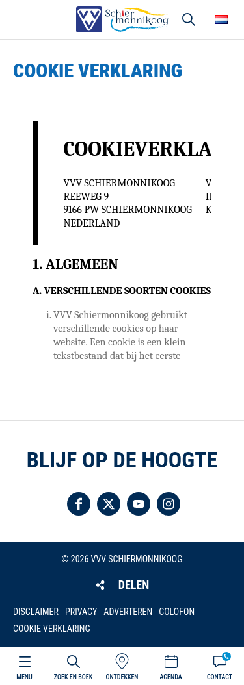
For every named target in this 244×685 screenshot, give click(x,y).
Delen (133, 585)
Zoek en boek (73, 676)
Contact (219, 676)
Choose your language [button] (221, 19)
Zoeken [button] (189, 19)
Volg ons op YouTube (138, 504)
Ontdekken (121, 676)
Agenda (170, 676)
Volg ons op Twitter (108, 504)
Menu (24, 676)
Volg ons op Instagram (168, 504)
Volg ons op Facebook (78, 504)
